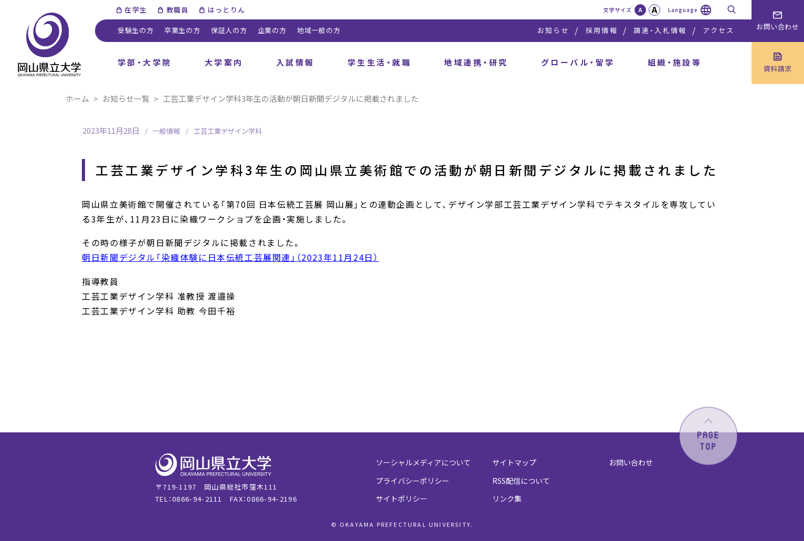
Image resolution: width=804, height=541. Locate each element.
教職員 (177, 10)
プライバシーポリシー (412, 480)
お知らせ (553, 30)
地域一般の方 (319, 30)
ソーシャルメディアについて (423, 462)
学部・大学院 (145, 62)
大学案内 (224, 62)
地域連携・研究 (476, 62)
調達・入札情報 (659, 30)
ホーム (77, 98)
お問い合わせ (631, 462)
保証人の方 (229, 30)
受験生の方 (136, 30)
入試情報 (295, 62)
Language (683, 10)
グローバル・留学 (578, 62)
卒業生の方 (182, 30)
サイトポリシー (401, 498)
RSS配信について (521, 480)
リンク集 (507, 498)
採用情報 (602, 30)
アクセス (718, 30)
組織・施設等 (675, 62)
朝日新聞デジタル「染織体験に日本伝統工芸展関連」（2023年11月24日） (230, 257)
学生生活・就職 (379, 62)
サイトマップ (514, 462)
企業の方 (272, 30)
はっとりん (227, 10)
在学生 (135, 10)
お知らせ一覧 (126, 98)
